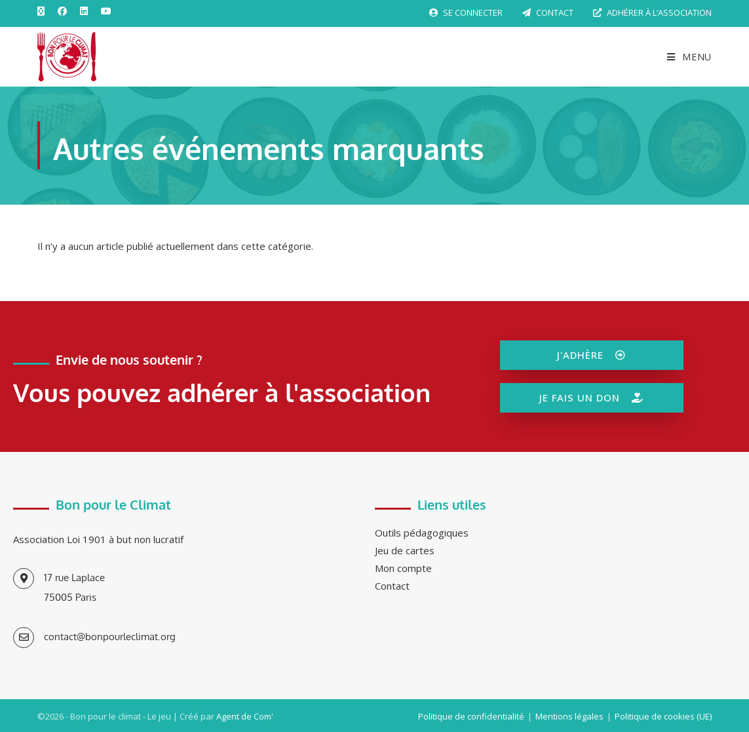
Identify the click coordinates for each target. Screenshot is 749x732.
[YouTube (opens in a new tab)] (106, 11)
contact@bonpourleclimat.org (110, 636)
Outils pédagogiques (422, 532)
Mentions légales (569, 716)
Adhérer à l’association (652, 12)
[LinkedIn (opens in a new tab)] (83, 11)
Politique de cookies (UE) (663, 716)
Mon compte (403, 568)
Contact (547, 12)
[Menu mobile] (684, 57)
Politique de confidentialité (471, 716)
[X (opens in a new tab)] (44, 11)
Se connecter (466, 12)
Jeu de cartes (404, 550)
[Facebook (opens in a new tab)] (62, 11)
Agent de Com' (244, 716)
